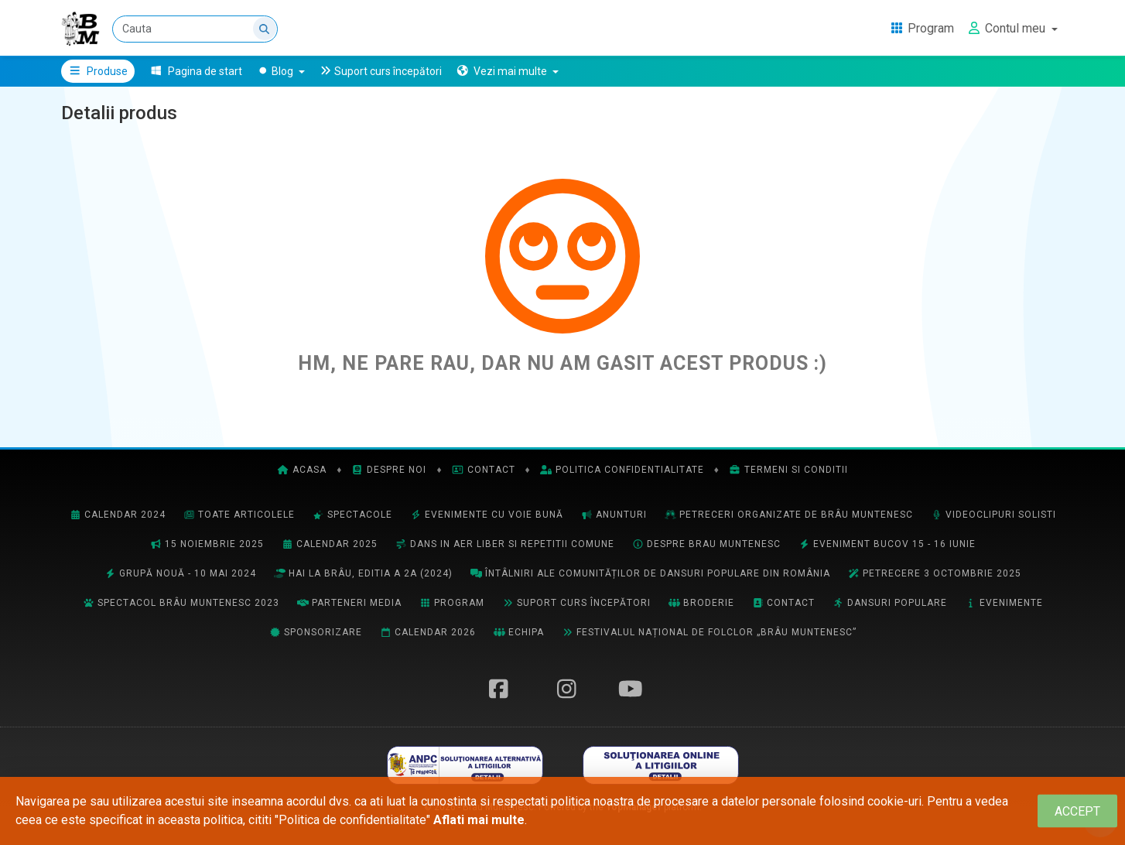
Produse (98, 71)
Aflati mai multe (479, 819)
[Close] (1077, 811)
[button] (507, 71)
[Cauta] (195, 29)
